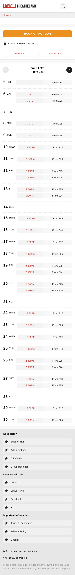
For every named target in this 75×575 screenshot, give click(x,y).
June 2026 (37, 70)
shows (7, 15)
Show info (20, 53)
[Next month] (69, 70)
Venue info (55, 53)
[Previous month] (6, 70)
